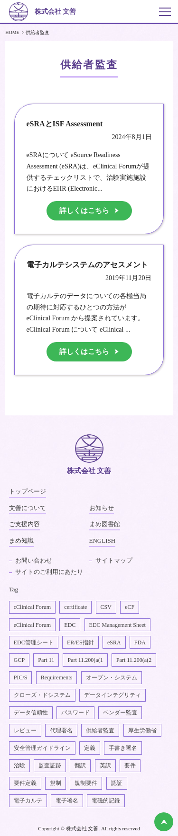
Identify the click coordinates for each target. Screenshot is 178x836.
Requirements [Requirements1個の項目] (57, 677)
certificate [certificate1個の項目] (75, 607)
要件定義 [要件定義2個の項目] (25, 783)
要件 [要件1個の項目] (130, 765)
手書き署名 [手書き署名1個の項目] (123, 748)
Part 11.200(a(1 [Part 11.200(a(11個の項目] (85, 660)
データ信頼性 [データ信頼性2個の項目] (31, 712)
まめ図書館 (104, 524)
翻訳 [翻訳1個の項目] (80, 765)
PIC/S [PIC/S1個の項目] (21, 677)
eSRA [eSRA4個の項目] (114, 642)
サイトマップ (113, 560)
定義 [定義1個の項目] (89, 748)
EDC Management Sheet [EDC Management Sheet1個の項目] (117, 625)
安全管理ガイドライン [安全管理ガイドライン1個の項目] (42, 748)
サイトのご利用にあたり (49, 571)
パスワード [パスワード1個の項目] (75, 712)
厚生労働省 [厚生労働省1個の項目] (142, 730)
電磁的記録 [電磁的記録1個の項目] (106, 800)
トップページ (27, 491)
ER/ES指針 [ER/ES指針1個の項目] (80, 642)
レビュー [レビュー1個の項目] (25, 730)
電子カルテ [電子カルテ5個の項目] (28, 800)
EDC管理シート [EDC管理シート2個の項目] (34, 642)
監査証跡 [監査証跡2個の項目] (49, 765)
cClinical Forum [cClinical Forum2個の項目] (32, 607)
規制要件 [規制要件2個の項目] (86, 783)
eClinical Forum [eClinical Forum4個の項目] (32, 625)
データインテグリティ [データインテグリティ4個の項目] (112, 695)
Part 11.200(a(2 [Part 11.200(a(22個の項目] (133, 660)
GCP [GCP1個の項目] (19, 660)
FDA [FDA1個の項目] (140, 642)
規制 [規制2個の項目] (55, 783)
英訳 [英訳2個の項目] (105, 765)
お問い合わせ (33, 560)
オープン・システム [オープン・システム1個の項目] (111, 677)
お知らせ (101, 507)
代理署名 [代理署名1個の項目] (61, 730)
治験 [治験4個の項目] (19, 765)
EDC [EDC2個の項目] (69, 625)
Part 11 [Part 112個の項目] (46, 660)
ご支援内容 (24, 524)
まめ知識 (21, 540)
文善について (27, 507)
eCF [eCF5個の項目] (129, 607)
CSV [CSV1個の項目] (106, 607)
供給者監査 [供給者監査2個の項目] (100, 730)
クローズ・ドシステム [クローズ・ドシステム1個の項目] (42, 695)
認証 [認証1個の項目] (116, 783)
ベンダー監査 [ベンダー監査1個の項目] (120, 712)
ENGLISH (102, 540)
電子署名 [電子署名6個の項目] (67, 800)
